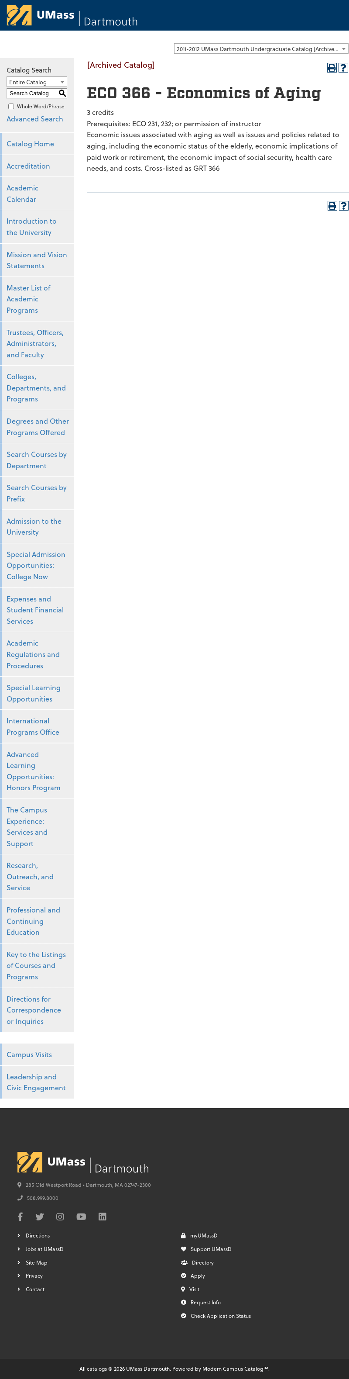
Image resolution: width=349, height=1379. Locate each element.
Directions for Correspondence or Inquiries (34, 1010)
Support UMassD (206, 1249)
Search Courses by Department (37, 459)
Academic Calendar (22, 193)
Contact (35, 1289)
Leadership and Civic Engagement (36, 1082)
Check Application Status (216, 1316)
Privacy (34, 1275)
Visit (190, 1289)
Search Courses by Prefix (37, 493)
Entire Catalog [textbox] (28, 82)
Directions (38, 1235)
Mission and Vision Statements (37, 260)
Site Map (37, 1262)
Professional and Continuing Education (33, 921)
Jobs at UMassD (45, 1249)
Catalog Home (30, 143)
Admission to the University (34, 526)
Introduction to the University (32, 226)
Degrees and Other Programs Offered (38, 426)
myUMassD (199, 1235)
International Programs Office (33, 726)
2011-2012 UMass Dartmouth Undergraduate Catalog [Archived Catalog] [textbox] (262, 49)
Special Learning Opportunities (34, 693)
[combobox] (261, 48)
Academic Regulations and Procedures (33, 654)
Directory (197, 1262)
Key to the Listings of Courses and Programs (36, 965)
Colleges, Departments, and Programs (36, 387)
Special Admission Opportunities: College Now (36, 565)
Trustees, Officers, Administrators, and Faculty (35, 343)
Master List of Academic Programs (28, 299)
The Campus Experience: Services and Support (27, 826)
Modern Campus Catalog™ (235, 1368)
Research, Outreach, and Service (30, 876)
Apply (193, 1275)
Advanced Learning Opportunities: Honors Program (34, 771)
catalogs (97, 1368)
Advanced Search (35, 119)
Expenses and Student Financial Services (35, 610)
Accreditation (28, 166)
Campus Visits (29, 1054)
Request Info (201, 1302)
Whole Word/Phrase (41, 106)
